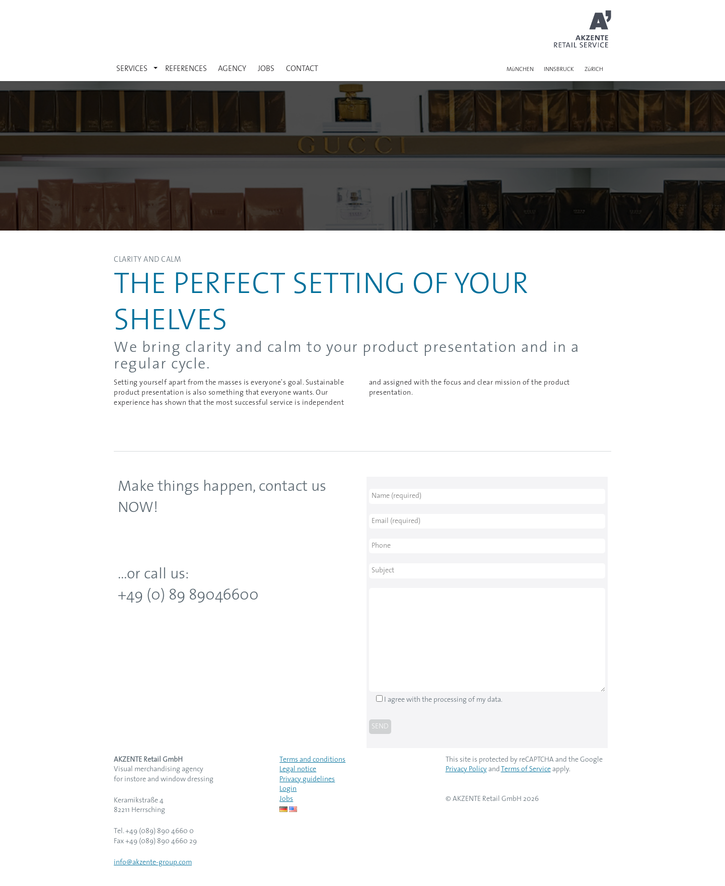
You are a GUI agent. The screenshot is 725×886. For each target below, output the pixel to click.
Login (288, 789)
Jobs (286, 799)
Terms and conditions (312, 760)
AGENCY (232, 69)
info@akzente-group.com (153, 862)
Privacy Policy (466, 769)
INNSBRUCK (559, 69)
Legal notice (297, 769)
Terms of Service (526, 769)
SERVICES (132, 69)
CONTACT (302, 69)
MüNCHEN (520, 69)
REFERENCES (186, 69)
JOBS (266, 69)
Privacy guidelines (307, 779)
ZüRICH (594, 69)
